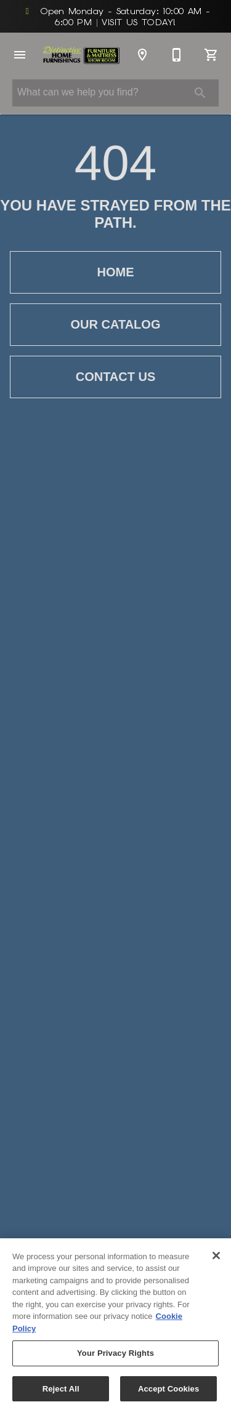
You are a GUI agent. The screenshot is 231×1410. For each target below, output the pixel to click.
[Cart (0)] (211, 55)
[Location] (142, 55)
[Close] (216, 1258)
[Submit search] (200, 93)
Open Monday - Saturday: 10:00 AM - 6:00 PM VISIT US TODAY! (116, 17)
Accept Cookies (168, 1392)
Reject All (61, 1392)
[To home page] (81, 55)
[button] (19, 55)
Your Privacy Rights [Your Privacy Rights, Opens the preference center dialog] (115, 1356)
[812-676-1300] (177, 55)
